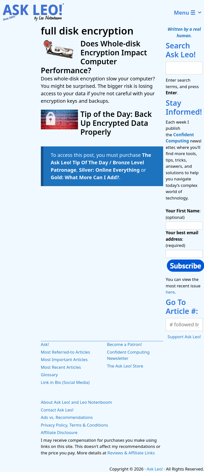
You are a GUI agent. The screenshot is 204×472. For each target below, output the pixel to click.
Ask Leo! (155, 469)
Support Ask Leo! (184, 336)
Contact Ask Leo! (57, 410)
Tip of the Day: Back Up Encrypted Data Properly (116, 123)
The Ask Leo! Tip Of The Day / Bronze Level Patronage (101, 162)
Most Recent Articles (61, 367)
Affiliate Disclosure (59, 432)
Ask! (45, 344)
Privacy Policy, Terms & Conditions (74, 425)
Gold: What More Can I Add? (85, 177)
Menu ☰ (189, 12)
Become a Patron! (124, 344)
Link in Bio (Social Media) (65, 382)
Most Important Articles (64, 359)
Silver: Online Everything (109, 170)
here (170, 292)
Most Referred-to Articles (65, 352)
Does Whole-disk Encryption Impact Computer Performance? (94, 56)
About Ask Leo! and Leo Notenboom (76, 402)
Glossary (49, 374)
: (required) (182, 239)
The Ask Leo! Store (125, 366)
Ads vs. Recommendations (67, 417)
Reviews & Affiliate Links (131, 453)
